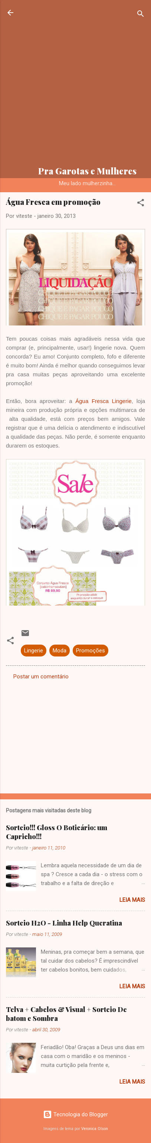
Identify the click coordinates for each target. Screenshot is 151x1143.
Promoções (90, 650)
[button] (140, 204)
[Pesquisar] (140, 15)
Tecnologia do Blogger (75, 1114)
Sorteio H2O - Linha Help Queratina (64, 922)
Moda (59, 650)
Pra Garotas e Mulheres (87, 171)
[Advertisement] (75, 83)
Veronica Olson (94, 1128)
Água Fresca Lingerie (103, 401)
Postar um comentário (41, 676)
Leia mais (132, 900)
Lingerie (33, 650)
